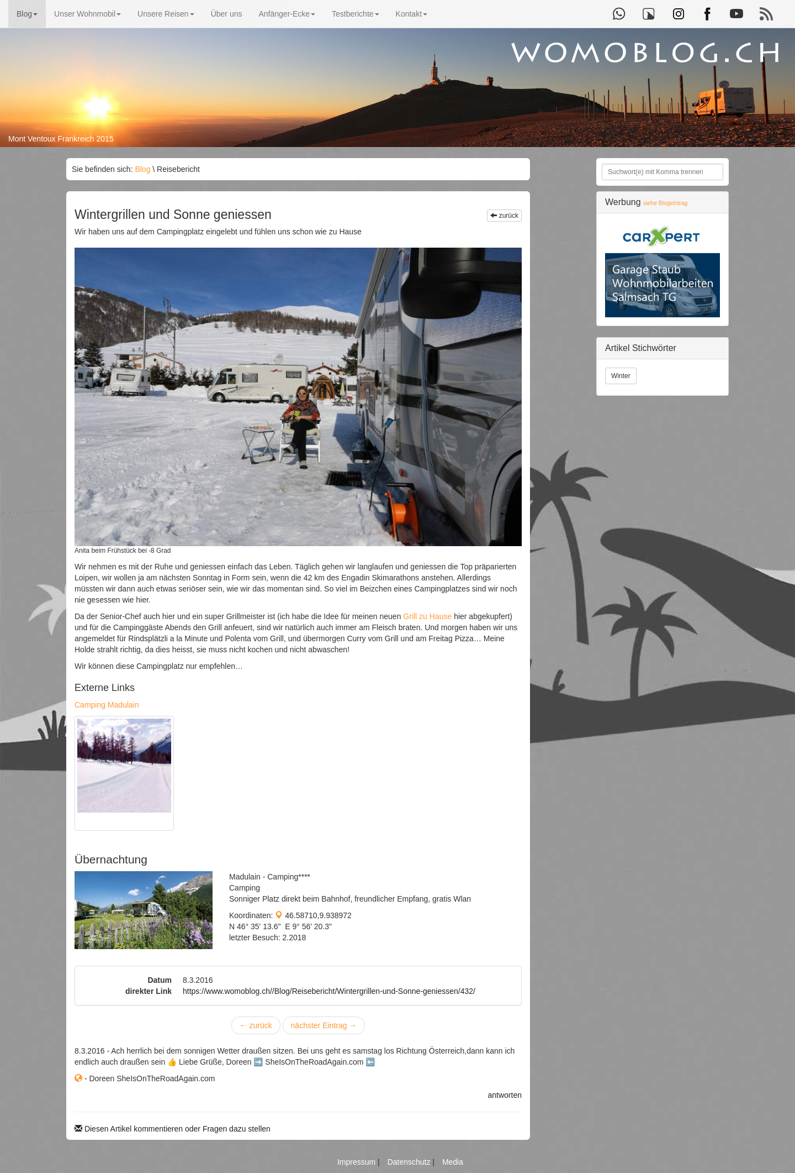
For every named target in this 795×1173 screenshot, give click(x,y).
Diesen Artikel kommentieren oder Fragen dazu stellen (173, 1128)
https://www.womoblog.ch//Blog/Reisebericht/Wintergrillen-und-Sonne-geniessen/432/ (329, 991)
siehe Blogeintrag (665, 203)
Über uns (226, 13)
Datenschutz (410, 1162)
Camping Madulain (107, 704)
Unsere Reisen (165, 13)
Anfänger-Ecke (286, 13)
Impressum (357, 1162)
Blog (27, 13)
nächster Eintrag (324, 1025)
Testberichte (355, 13)
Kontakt (411, 13)
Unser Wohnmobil (87, 13)
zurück (504, 215)
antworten (505, 1095)
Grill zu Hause (427, 616)
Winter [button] (620, 376)
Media (452, 1162)
